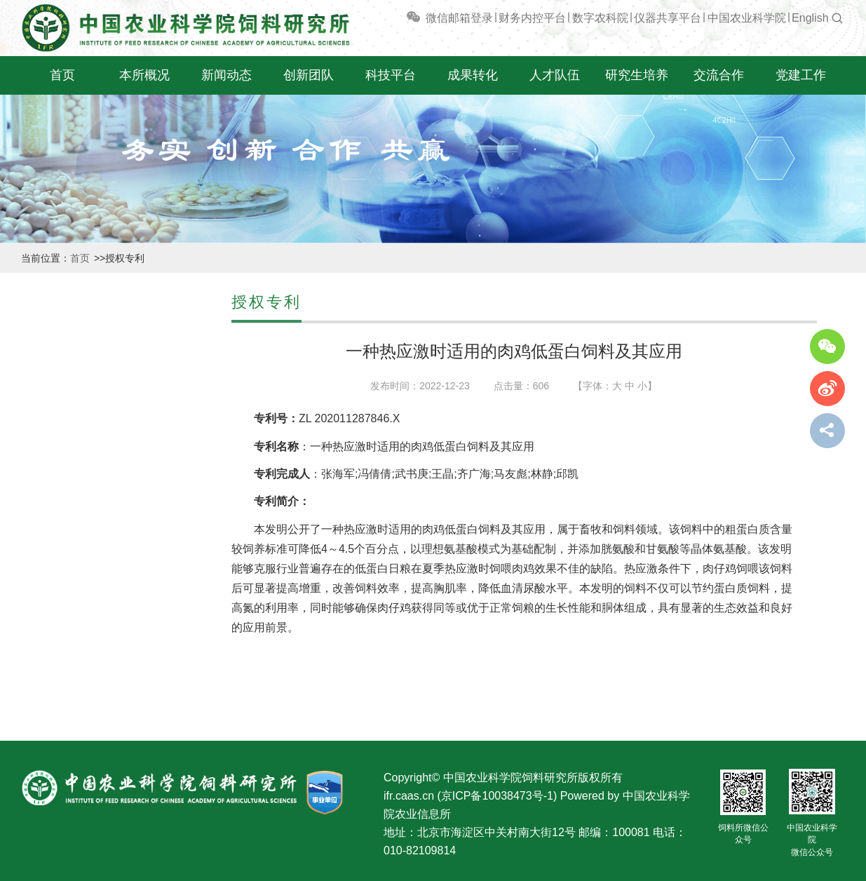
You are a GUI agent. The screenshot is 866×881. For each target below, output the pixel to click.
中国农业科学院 (747, 18)
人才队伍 (554, 75)
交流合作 (719, 75)
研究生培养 (636, 75)
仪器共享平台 (667, 18)
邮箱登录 (470, 18)
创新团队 (308, 75)
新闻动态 (226, 75)
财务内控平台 (532, 18)
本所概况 (144, 75)
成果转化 (472, 75)
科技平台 (390, 75)
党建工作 (801, 75)
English (810, 18)
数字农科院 (600, 18)
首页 (62, 75)
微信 (426, 18)
